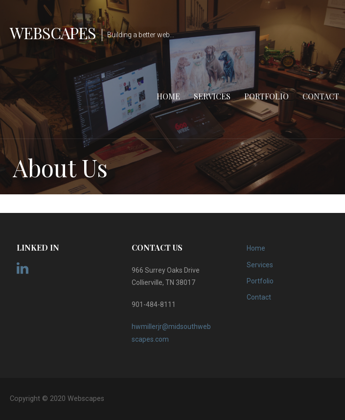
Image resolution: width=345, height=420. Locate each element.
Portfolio (266, 96)
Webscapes (53, 32)
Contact (320, 96)
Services (212, 96)
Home (168, 96)
